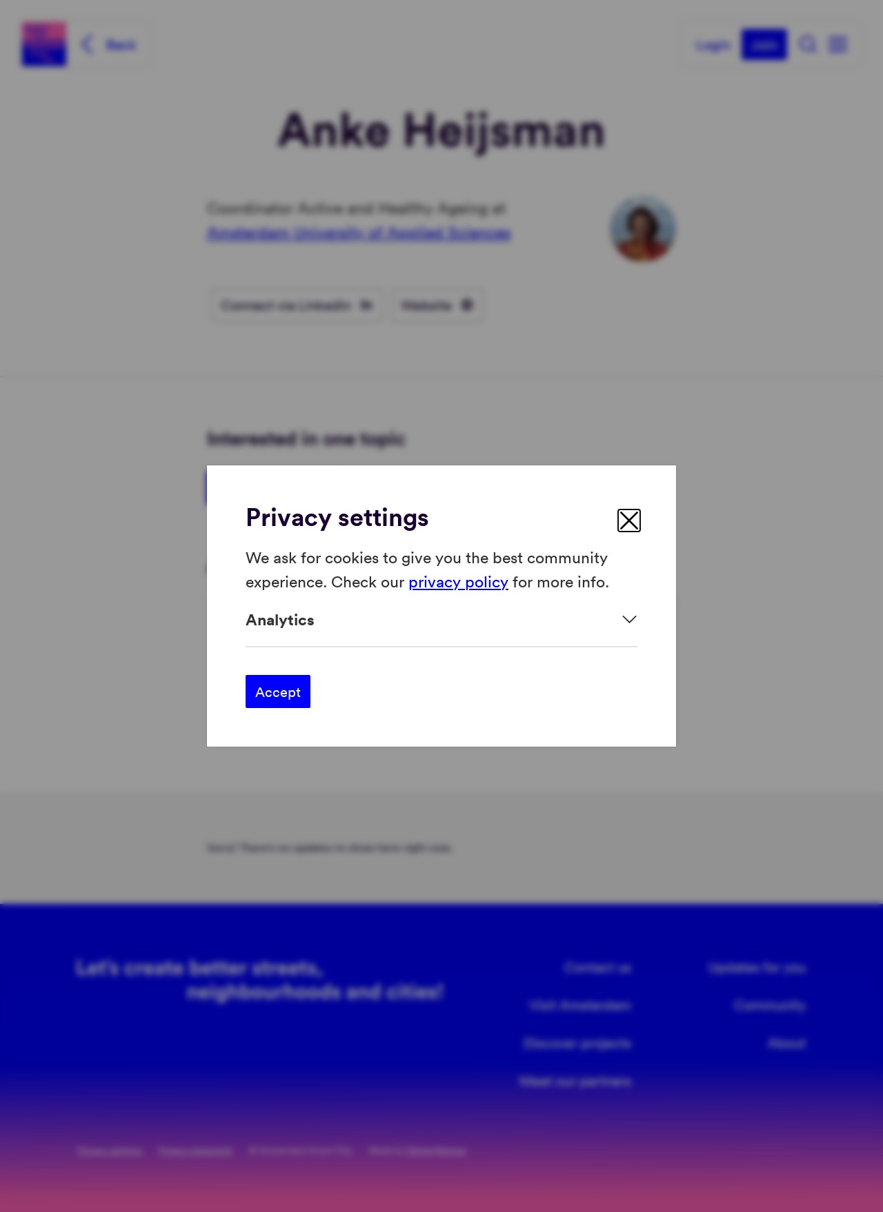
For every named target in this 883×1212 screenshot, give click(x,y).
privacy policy (458, 580)
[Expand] (441, 619)
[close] (629, 520)
